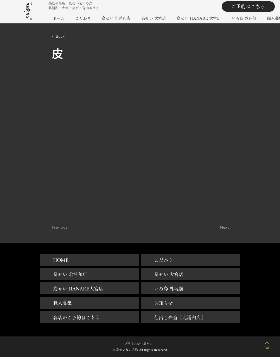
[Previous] (69, 227)
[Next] (216, 227)
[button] (69, 36)
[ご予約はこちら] (248, 6)
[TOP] (267, 345)
